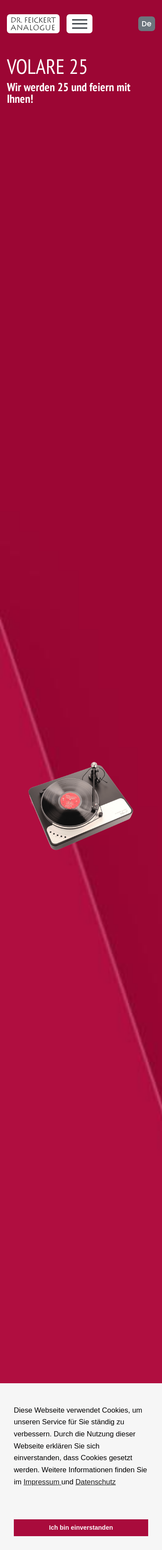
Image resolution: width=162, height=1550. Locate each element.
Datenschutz (96, 1482)
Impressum (42, 1482)
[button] (15, 1507)
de (147, 24)
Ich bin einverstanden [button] (81, 1527)
